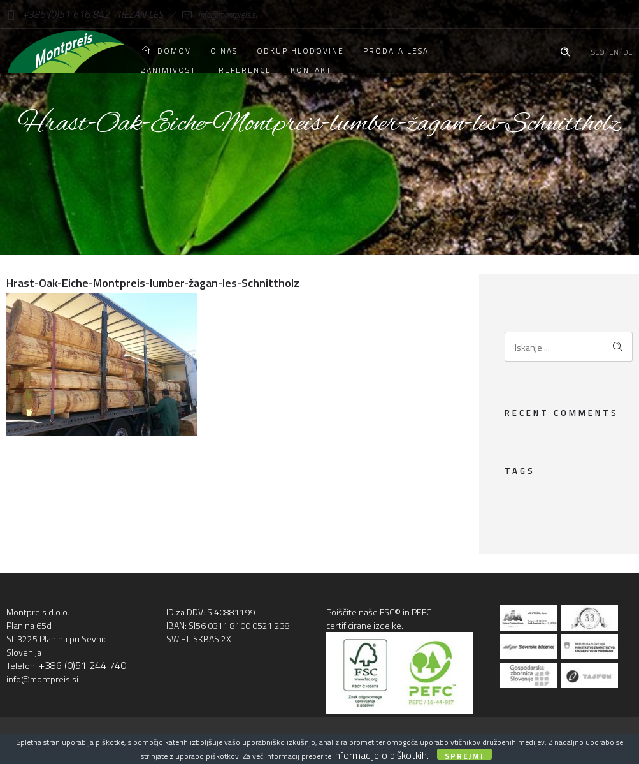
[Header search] (565, 50)
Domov (166, 51)
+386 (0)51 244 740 (82, 665)
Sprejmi (464, 755)
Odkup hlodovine (300, 51)
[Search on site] (569, 347)
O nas (224, 51)
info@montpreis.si (210, 14)
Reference (245, 70)
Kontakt (311, 70)
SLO (598, 52)
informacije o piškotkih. (381, 755)
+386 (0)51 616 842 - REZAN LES (84, 14)
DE (628, 52)
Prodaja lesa (396, 51)
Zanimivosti (170, 70)
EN (614, 52)
